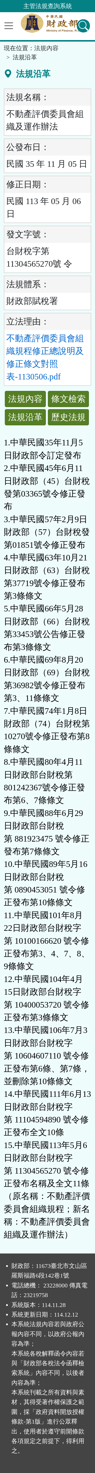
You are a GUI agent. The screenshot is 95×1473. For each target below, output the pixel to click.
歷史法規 (68, 417)
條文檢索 (68, 399)
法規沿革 (25, 417)
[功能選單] (8, 25)
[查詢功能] (83, 25)
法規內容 (46, 48)
